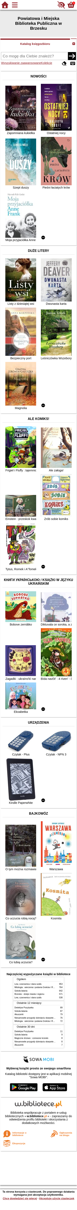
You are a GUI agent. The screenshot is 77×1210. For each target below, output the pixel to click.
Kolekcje (46, 63)
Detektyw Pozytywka (24, 1007)
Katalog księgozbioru (35, 43)
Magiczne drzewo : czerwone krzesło (31, 1038)
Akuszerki (19, 1014)
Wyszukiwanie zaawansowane (21, 63)
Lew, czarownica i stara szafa (28, 984)
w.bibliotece (37, 1116)
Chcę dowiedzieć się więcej (20, 1198)
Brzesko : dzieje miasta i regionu (29, 994)
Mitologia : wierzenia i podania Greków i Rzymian (37, 987)
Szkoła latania (21, 991)
